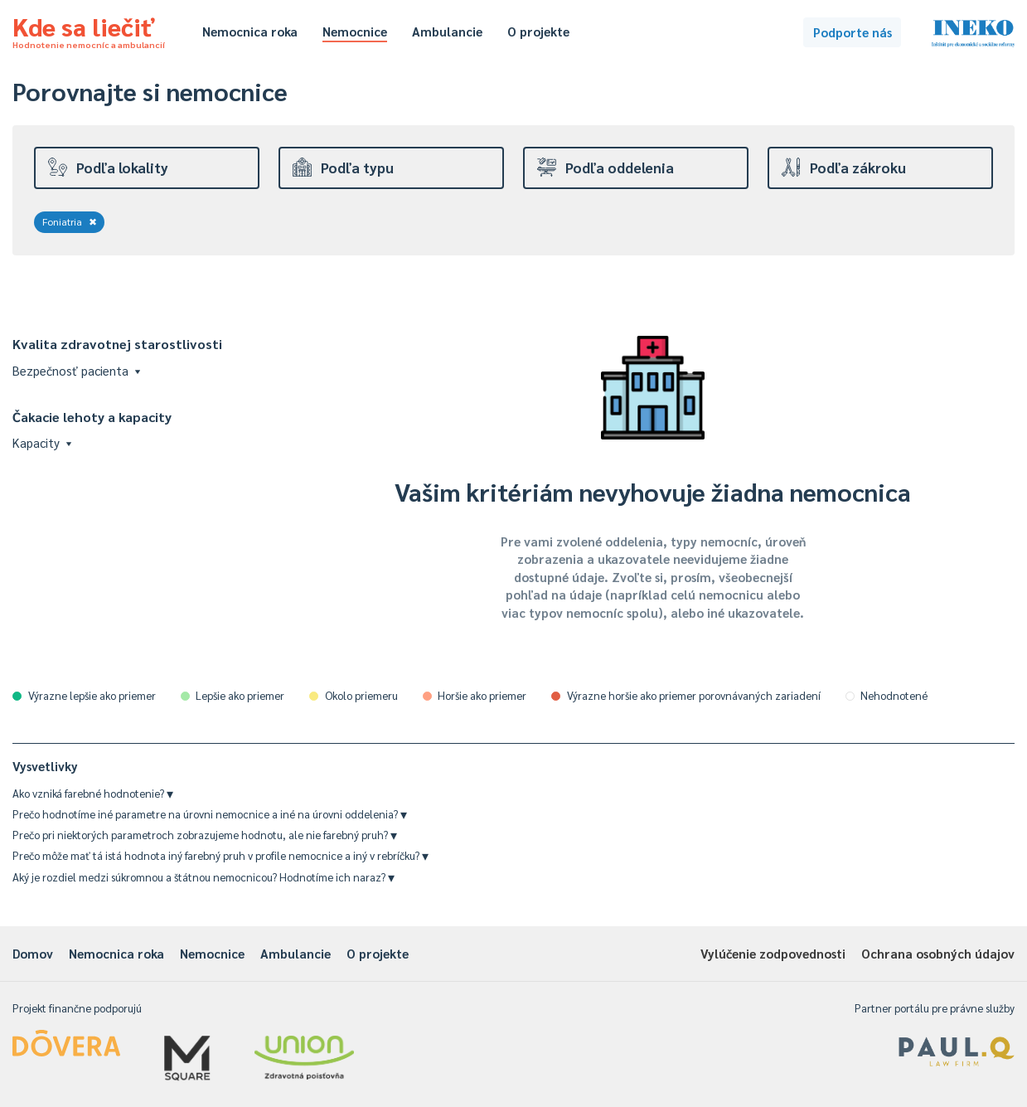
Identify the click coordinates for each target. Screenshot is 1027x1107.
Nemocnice (354, 31)
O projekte (538, 31)
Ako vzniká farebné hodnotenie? (92, 793)
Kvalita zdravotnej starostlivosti (117, 343)
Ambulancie (447, 31)
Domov (32, 953)
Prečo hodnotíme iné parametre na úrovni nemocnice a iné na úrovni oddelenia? (209, 814)
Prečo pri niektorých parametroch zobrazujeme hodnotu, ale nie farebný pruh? (204, 835)
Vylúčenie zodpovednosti (772, 953)
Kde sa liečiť (88, 30)
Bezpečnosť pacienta (76, 370)
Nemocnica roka (250, 31)
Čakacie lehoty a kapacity (92, 416)
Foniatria (69, 221)
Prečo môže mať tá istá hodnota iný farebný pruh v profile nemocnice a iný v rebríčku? (220, 855)
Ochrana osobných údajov (938, 953)
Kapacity (41, 442)
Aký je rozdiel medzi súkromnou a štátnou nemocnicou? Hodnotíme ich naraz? (203, 877)
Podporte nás (852, 32)
